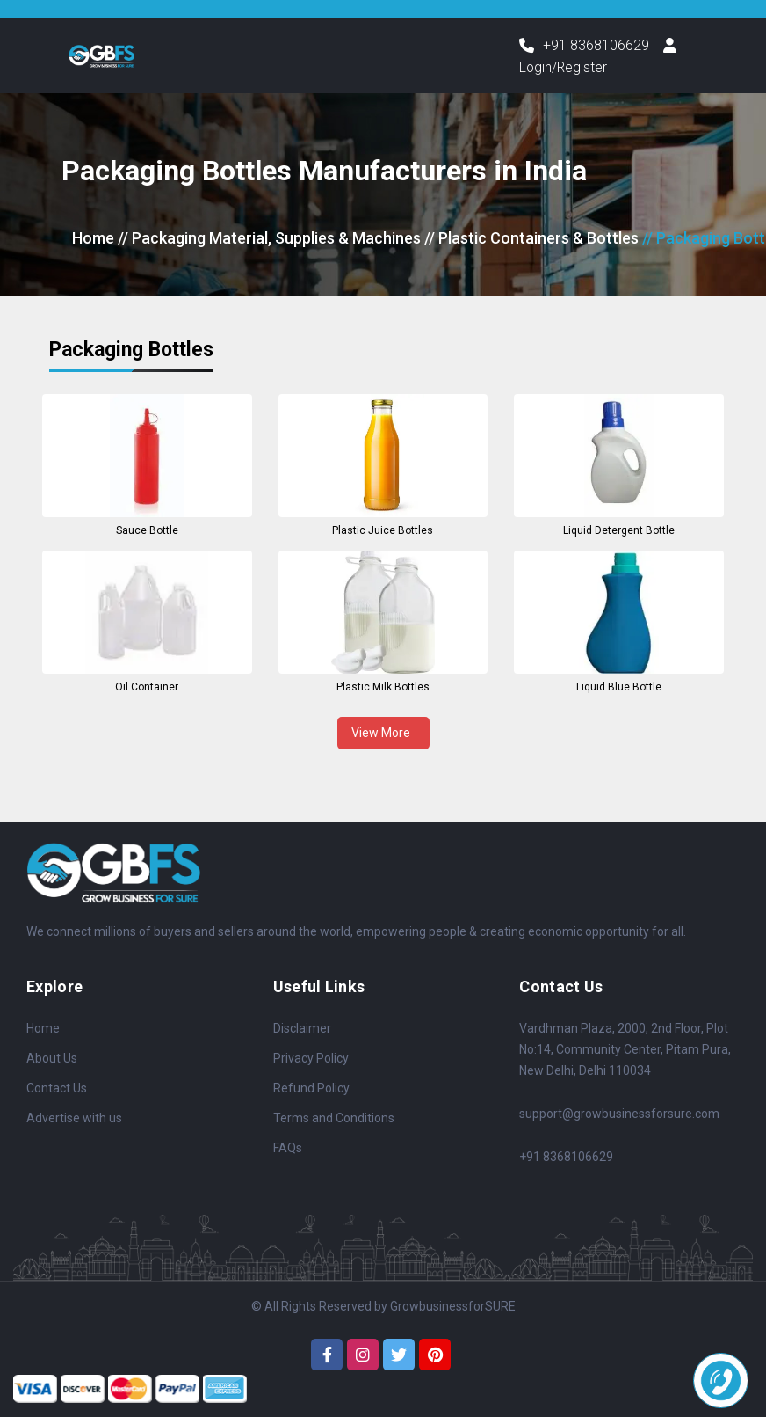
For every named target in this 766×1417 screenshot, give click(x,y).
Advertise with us (74, 1119)
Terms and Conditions (333, 1119)
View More (383, 733)
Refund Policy (311, 1089)
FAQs (287, 1149)
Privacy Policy (311, 1059)
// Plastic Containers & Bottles (531, 239)
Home (93, 239)
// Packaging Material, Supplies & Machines (269, 239)
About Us (51, 1059)
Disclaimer (302, 1029)
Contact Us (56, 1089)
